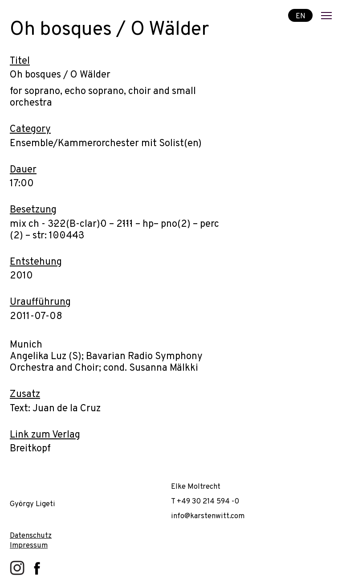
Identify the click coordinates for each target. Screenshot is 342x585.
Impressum (29, 545)
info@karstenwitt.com (207, 516)
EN (300, 15)
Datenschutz (31, 535)
